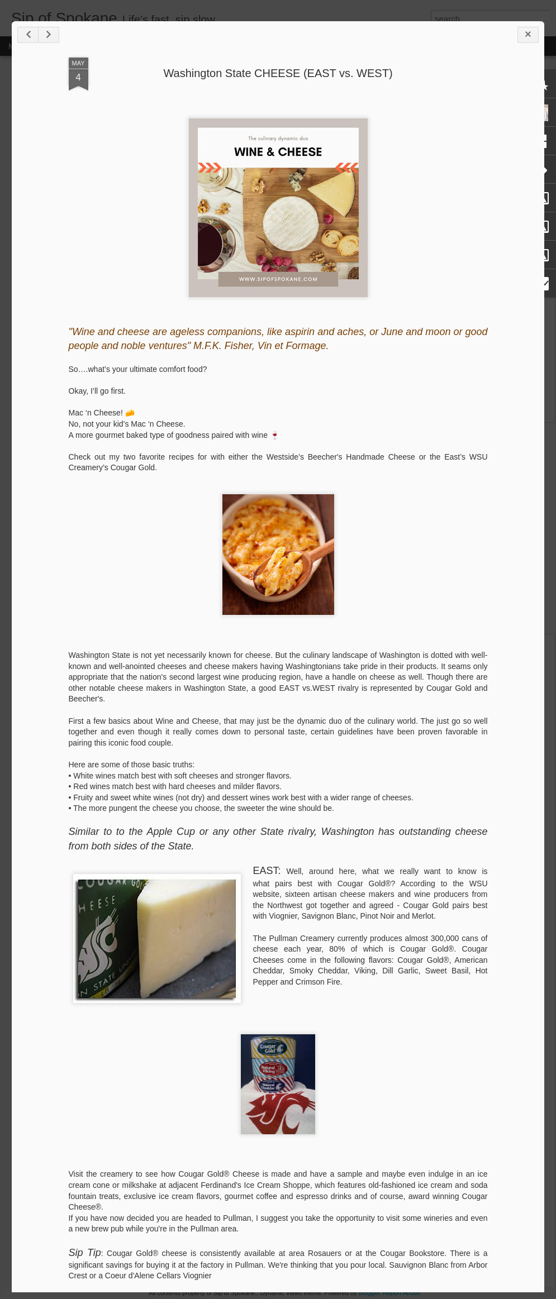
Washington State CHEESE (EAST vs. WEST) (277, 73)
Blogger (369, 1293)
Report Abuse (401, 1293)
